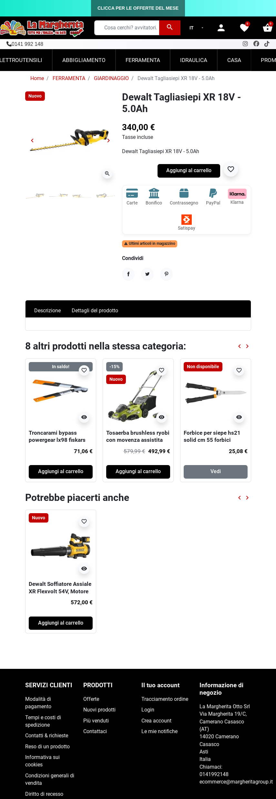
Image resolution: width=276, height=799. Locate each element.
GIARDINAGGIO (111, 78)
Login (147, 710)
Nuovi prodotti (99, 710)
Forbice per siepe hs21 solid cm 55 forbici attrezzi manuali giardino (215, 440)
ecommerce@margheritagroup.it (236, 782)
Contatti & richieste (46, 736)
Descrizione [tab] (47, 311)
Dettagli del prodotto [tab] (95, 311)
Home (37, 78)
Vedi (215, 471)
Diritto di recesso (44, 794)
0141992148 (214, 774)
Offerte (91, 699)
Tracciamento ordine (164, 699)
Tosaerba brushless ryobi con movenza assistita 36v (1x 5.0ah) (137, 440)
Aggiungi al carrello (188, 170)
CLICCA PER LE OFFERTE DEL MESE (138, 8)
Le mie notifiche (159, 731)
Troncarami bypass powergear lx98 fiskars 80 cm (57, 440)
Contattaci (95, 731)
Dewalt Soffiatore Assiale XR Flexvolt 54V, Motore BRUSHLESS (60, 591)
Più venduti (96, 721)
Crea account (156, 721)
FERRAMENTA (69, 78)
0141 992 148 (27, 44)
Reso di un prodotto (47, 747)
